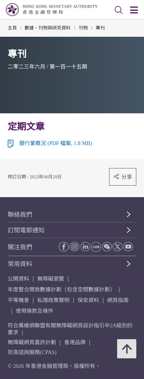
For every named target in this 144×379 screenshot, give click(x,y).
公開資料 (18, 279)
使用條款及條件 (34, 311)
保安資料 (88, 300)
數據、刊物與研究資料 (48, 28)
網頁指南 (118, 300)
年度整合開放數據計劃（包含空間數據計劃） (61, 289)
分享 (122, 176)
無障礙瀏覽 (50, 279)
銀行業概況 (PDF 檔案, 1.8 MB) (55, 143)
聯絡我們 (20, 214)
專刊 (100, 28)
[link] (118, 10)
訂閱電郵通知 (26, 230)
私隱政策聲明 (53, 300)
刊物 (83, 28)
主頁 (12, 28)
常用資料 (20, 264)
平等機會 (18, 300)
